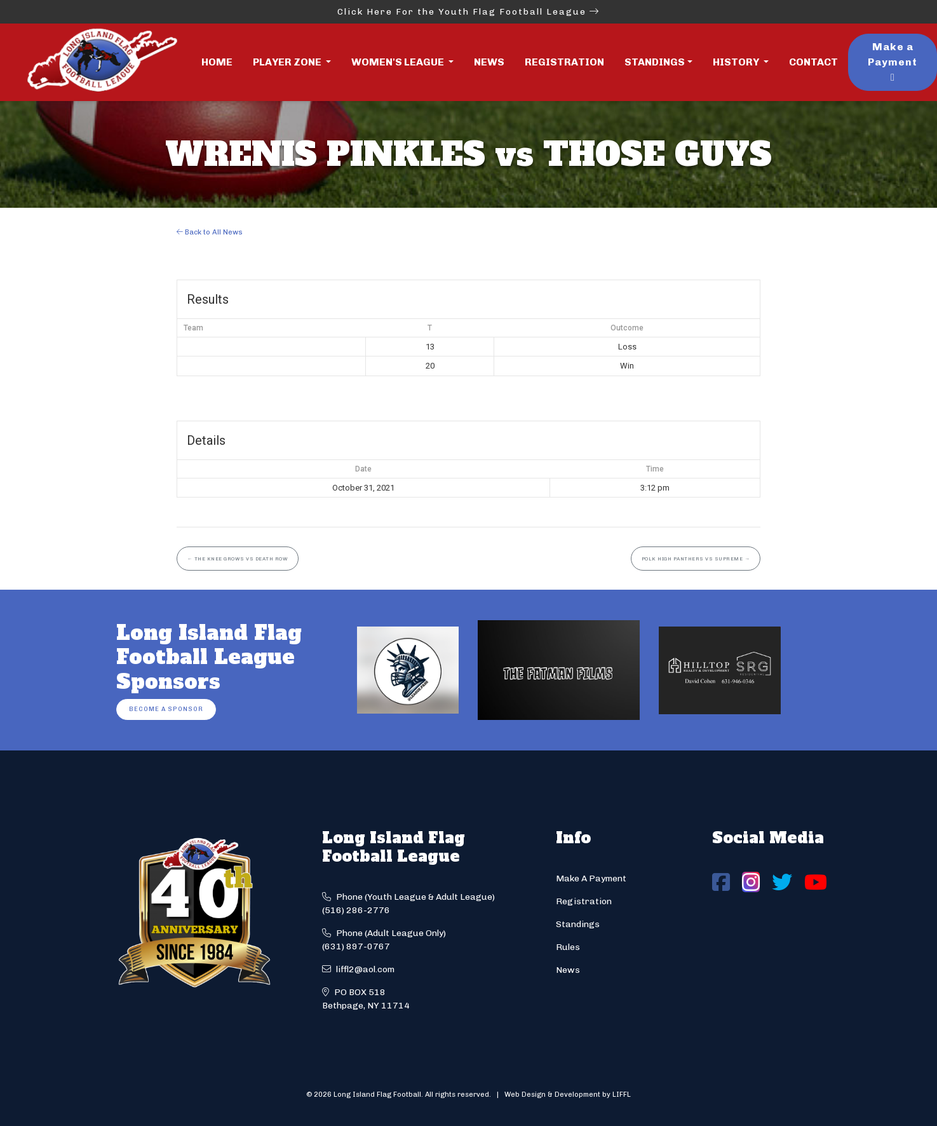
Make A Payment (591, 878)
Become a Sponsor (166, 708)
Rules (568, 947)
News (489, 62)
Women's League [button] (398, 62)
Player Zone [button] (288, 62)
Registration (564, 62)
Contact (813, 62)
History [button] (737, 62)
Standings (654, 62)
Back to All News (210, 231)
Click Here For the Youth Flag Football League (468, 11)
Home (217, 62)
